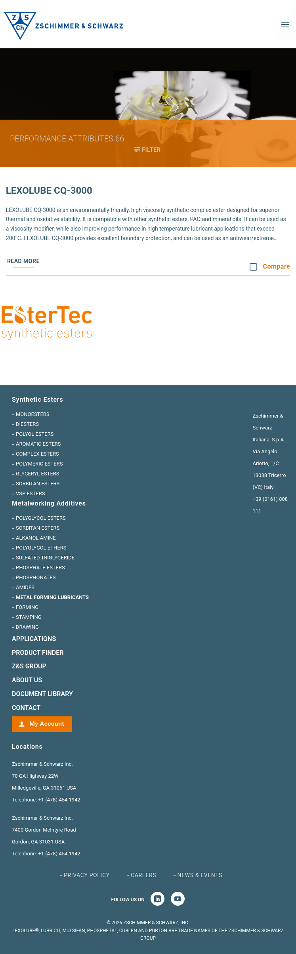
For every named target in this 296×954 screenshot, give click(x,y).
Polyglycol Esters (41, 518)
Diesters (27, 424)
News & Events (200, 875)
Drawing (27, 627)
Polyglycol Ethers (41, 548)
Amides (25, 587)
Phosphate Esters (40, 567)
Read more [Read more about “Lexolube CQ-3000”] (23, 261)
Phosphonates (35, 577)
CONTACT (26, 708)
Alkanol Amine (36, 538)
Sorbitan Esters (37, 484)
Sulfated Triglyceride (45, 558)
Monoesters (33, 414)
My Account (46, 723)
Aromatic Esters (38, 444)
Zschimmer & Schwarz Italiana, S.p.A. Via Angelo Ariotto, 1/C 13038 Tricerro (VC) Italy (269, 451)
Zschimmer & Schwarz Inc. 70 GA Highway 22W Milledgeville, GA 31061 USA (44, 776)
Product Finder (37, 652)
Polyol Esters (34, 434)
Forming (27, 607)
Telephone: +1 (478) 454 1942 (46, 800)
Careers (143, 875)
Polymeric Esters (39, 464)
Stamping (29, 617)
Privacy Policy (87, 875)
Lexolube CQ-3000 (49, 190)
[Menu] (285, 25)
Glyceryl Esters (37, 474)
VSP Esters (30, 493)
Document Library (42, 694)
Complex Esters (37, 454)
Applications (34, 639)
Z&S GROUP (29, 666)
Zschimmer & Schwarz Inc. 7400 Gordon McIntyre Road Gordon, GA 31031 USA (44, 830)
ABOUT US (27, 680)
